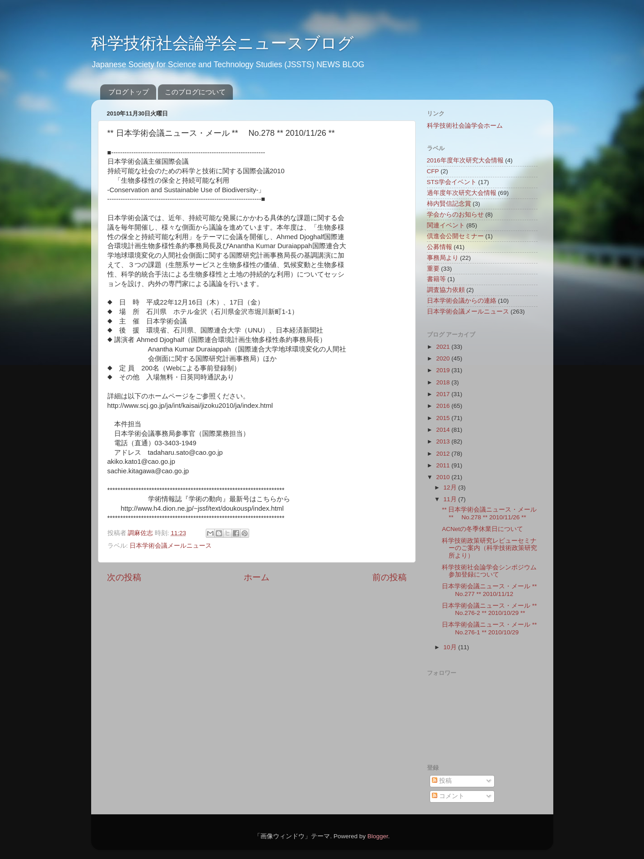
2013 (443, 441)
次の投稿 (124, 577)
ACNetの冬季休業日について (482, 529)
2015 (443, 418)
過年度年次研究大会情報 (461, 192)
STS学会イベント (452, 182)
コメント (448, 796)
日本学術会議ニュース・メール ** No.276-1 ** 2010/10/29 (489, 628)
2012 (443, 453)
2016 (443, 405)
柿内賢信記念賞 (449, 203)
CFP (433, 171)
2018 (443, 382)
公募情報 (439, 247)
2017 (443, 394)
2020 (443, 358)
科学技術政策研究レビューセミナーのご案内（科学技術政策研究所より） (489, 548)
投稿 (442, 780)
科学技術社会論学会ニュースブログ (222, 43)
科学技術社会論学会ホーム (465, 125)
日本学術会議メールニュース (171, 545)
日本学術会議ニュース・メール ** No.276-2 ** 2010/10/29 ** (489, 609)
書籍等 (436, 279)
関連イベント (446, 225)
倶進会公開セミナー (455, 236)
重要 (433, 268)
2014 (443, 429)
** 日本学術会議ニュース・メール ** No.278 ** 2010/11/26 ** (489, 513)
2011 (443, 465)
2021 (443, 346)
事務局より (443, 257)
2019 (443, 370)
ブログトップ (128, 92)
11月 (451, 499)
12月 (451, 487)
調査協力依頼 (446, 289)
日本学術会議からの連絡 (461, 300)
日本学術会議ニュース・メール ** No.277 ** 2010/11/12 (489, 590)
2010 (443, 477)
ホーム (256, 577)
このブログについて (195, 92)
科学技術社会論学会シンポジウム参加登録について (489, 571)
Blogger (377, 836)
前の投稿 (389, 577)
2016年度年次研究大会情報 (465, 160)
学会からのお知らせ (455, 214)
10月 (451, 647)
